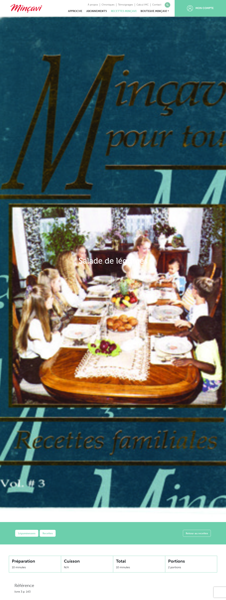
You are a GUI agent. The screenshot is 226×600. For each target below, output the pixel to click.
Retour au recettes (197, 533)
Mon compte (200, 8)
